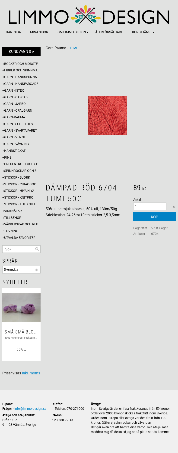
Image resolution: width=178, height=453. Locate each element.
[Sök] (37, 249)
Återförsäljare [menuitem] (109, 32)
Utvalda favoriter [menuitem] (19, 237)
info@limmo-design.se (30, 408)
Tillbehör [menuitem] (12, 217)
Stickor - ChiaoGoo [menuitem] (20, 184)
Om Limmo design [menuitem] (71, 32)
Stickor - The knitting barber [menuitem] (22, 204)
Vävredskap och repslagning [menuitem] (22, 224)
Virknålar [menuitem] (13, 211)
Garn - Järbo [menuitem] (15, 103)
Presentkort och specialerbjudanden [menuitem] (22, 164)
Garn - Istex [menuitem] (14, 90)
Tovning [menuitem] (11, 231)
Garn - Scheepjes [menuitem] (18, 124)
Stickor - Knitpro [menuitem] (18, 197)
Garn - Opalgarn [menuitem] (18, 110)
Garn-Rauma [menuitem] (14, 117)
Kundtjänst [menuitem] (142, 32)
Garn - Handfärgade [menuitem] (21, 83)
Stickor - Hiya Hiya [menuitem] (19, 190)
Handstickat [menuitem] (14, 150)
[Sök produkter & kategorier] (21, 249)
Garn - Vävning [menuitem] (16, 144)
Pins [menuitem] (7, 157)
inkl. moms (31, 373)
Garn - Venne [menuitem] (15, 137)
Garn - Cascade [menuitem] (16, 97)
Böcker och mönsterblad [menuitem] (22, 63)
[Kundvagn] (21, 51)
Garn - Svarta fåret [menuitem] (20, 130)
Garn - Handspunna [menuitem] (20, 77)
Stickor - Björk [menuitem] (17, 177)
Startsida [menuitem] (13, 32)
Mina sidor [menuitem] (39, 32)
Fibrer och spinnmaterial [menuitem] (22, 70)
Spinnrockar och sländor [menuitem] (22, 170)
